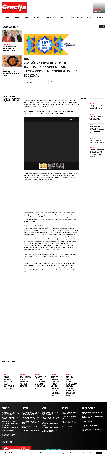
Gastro (5, 69)
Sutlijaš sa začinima (68, 419)
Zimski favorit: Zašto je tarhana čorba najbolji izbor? (11, 73)
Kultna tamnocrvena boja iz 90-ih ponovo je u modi (30, 418)
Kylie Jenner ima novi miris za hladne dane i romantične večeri (30, 423)
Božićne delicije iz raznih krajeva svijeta (69, 413)
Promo (91, 124)
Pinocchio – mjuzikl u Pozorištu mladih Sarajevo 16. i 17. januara (9, 383)
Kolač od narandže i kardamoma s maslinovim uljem (69, 423)
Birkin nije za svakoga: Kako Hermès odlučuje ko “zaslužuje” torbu (50, 413)
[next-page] (85, 160)
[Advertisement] (63, 8)
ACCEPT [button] (99, 453)
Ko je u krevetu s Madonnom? (30, 430)
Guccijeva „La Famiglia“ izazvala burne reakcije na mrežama (50, 424)
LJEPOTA (6, 94)
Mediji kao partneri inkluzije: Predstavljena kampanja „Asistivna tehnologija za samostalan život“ (72, 386)
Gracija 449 (97, 11)
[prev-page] (82, 160)
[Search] (102, 26)
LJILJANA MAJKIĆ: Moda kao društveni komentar (49, 431)
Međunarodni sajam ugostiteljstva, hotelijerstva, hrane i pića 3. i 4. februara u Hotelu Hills (96, 129)
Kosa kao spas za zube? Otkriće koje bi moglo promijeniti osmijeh (9, 434)
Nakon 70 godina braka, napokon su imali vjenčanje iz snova (10, 48)
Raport (26, 59)
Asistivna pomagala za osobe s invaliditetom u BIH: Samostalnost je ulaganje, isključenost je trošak (10, 419)
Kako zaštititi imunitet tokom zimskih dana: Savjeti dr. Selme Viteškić (10, 413)
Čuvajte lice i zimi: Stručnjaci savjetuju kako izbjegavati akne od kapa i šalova (12, 99)
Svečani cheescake (67, 426)
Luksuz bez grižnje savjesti (50, 427)
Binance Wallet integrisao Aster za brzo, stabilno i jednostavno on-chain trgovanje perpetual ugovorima (96, 152)
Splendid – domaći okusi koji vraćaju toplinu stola (96, 141)
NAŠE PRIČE (6, 44)
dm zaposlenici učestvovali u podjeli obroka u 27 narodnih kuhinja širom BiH (41, 384)
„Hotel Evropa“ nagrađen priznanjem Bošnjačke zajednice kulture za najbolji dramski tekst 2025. (57, 386)
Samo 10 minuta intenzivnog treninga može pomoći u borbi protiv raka (10, 429)
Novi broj (97, 9)
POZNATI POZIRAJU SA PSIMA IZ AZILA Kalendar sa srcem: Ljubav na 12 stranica (92, 425)
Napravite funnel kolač (69, 416)
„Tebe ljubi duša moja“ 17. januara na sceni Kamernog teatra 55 (25, 383)
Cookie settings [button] (88, 453)
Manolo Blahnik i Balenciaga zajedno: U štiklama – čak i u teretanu (50, 419)
